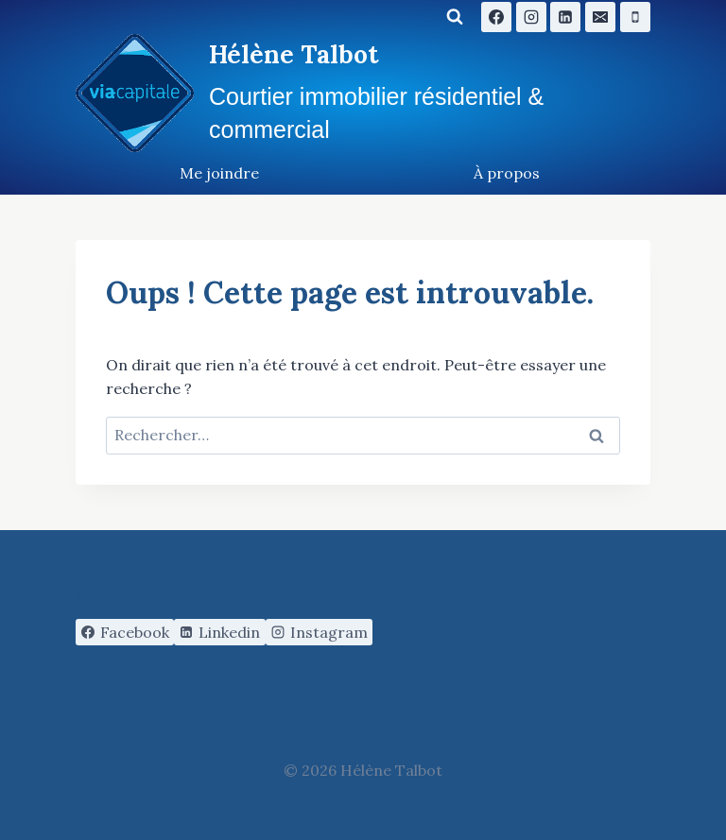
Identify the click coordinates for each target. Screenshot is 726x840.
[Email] (600, 17)
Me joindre (219, 172)
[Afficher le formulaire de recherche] (455, 17)
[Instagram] (531, 17)
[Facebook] (496, 17)
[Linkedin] (565, 17)
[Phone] (635, 17)
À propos (507, 172)
